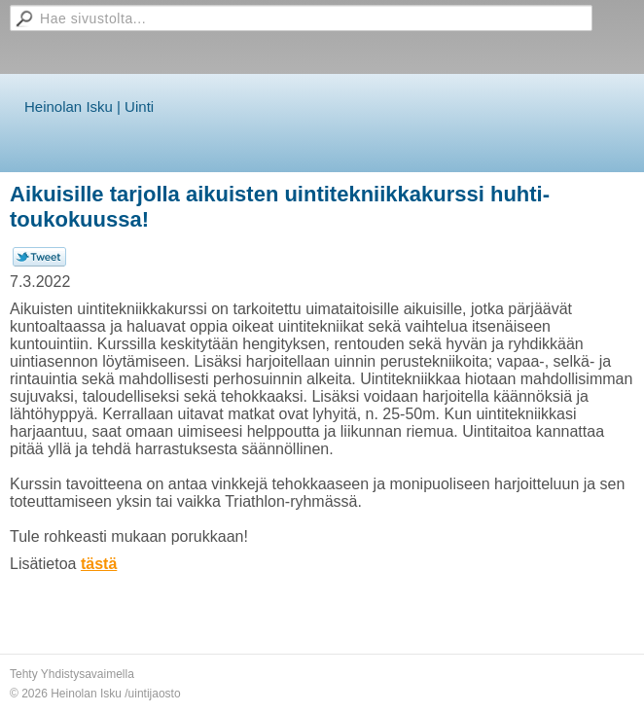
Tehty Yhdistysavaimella (72, 674)
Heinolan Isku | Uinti (89, 106)
